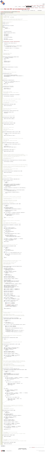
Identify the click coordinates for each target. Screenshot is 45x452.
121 (1, 102)
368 (1, 282)
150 (1, 123)
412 (1, 314)
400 (1, 305)
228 (1, 180)
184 (1, 148)
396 (1, 302)
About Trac (35, 5)
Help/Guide (32, 5)
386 (1, 295)
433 (1, 329)
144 (1, 119)
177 (1, 143)
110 (1, 94)
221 (1, 175)
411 (1, 313)
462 (1, 350)
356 (1, 273)
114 (1, 97)
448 (1, 340)
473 (1, 358)
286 (1, 222)
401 (1, 306)
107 (1, 92)
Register (38, 5)
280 (1, 218)
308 (1, 238)
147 (1, 121)
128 (1, 107)
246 (1, 193)
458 (1, 347)
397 (1, 303)
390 (1, 298)
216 (1, 171)
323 (1, 249)
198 (1, 158)
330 (1, 254)
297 (1, 230)
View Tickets (34, 6)
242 (1, 190)
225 (1, 178)
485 (1, 367)
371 (1, 284)
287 (1, 223)
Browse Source (29, 6)
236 (1, 186)
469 (1, 355)
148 (1, 122)
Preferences (28, 5)
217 (1, 172)
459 (1, 348)
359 (1, 275)
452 (1, 343)
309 (1, 239)
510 (1, 385)
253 (1, 198)
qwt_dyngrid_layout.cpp (20, 9)
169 (1, 137)
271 (1, 211)
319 (1, 246)
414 (1, 315)
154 (1, 126)
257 (1, 201)
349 (1, 268)
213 (1, 169)
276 (1, 215)
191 (1, 153)
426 (1, 324)
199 (1, 159)
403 (1, 307)
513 (1, 387)
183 (1, 147)
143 (1, 118)
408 (1, 311)
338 (1, 260)
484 (1, 366)
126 (1, 106)
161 (1, 131)
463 (1, 351)
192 (1, 154)
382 (1, 292)
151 (1, 124)
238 (1, 187)
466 (1, 353)
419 (1, 319)
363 (1, 278)
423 (1, 322)
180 (1, 145)
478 (1, 362)
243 (1, 191)
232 (1, 183)
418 (1, 318)
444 (1, 337)
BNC (11, 9)
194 (1, 155)
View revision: (32, 10)
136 (1, 113)
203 (1, 162)
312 (1, 241)
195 (1, 156)
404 (1, 308)
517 (1, 390)
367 (1, 281)
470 (1, 356)
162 (1, 132)
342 (1, 263)
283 (1, 220)
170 (1, 138)
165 (1, 134)
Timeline (20, 6)
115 (1, 98)
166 (1, 135)
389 (1, 297)
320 (1, 247)
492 (1, 372)
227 (1, 179)
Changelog (24, 6)
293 (1, 227)
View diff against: (41, 10)
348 (1, 267)
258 (1, 202)
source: (2, 9)
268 (1, 209)
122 (1, 103)
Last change (2, 11)
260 (1, 203)
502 (1, 379)
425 (1, 323)
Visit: (22, 10)
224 (1, 177)
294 (1, 228)
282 (1, 219)
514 (1, 388)
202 (1, 161)
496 (1, 375)
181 (1, 146)
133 (1, 111)
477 (1, 361)
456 (1, 346)
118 (1, 100)
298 (1, 231)
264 (1, 206)
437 (1, 332)
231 (1, 182)
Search (43, 6)
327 (1, 252)
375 (1, 287)
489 (1, 370)
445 (1, 338)
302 (1, 234)
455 (1, 345)
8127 (28, 9)
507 (1, 383)
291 (1, 226)
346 (1, 266)
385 (1, 294)
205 (1, 163)
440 (1, 334)
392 (1, 299)
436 (1, 331)
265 (1, 207)
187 (1, 150)
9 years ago (18, 11)
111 (1, 95)
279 (1, 217)
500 (1, 378)
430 (1, 327)
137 (1, 114)
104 (1, 90)
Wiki (16, 6)
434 (1, 330)
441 (1, 335)
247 (1, 194)
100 (1, 87)
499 (1, 377)
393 (1, 300)
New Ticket (39, 6)
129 (1, 108)
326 (1, 251)
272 (1, 212)
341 (1, 262)
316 (1, 244)
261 (1, 204)
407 (1, 310)
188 (1, 151)
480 (1, 363)
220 (1, 174)
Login (25, 5)
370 (1, 283)
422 (1, 321)
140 (1, 116)
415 (1, 316)
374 (1, 286)
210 (1, 167)
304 (1, 235)
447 (1, 339)
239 (1, 188)
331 (1, 255)
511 (1, 386)
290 (1, 225)
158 (1, 129)
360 (1, 276)
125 (1, 105)
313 (1, 242)
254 (1, 199)
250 (1, 196)
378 (1, 289)
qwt (14, 9)
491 (1, 371)
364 (1, 279)
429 (1, 326)
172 (1, 139)
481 (1, 364)
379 (1, 290)
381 (1, 291)
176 (1, 142)
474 (1, 359)
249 (1, 195)
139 (1, 115)
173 (1, 140)
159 (1, 130)
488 (1, 369)
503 (1, 380)
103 (1, 89)
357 (1, 274)
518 (1, 391)
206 (1, 164)
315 (1, 243)
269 (1, 210)
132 (1, 110)
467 (1, 354)
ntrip (5, 9)
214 (1, 170)
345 (1, 265)
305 (1, 236)
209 (1, 166)
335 (1, 258)
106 (1, 91)
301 (1, 233)
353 (1, 271)
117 (1, 99)
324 (1, 250)
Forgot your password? (41, 5)
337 (1, 259)
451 (1, 342)
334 (1, 257)
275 (1, 214)
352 (1, 270)
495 (1, 374)
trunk (8, 9)
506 (1, 382)
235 (1, 185)
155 (1, 127)
